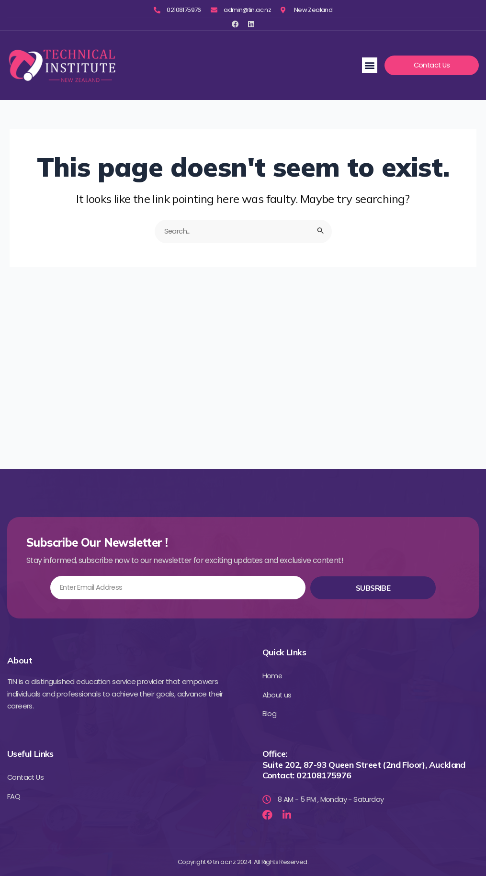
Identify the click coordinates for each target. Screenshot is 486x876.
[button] (369, 65)
